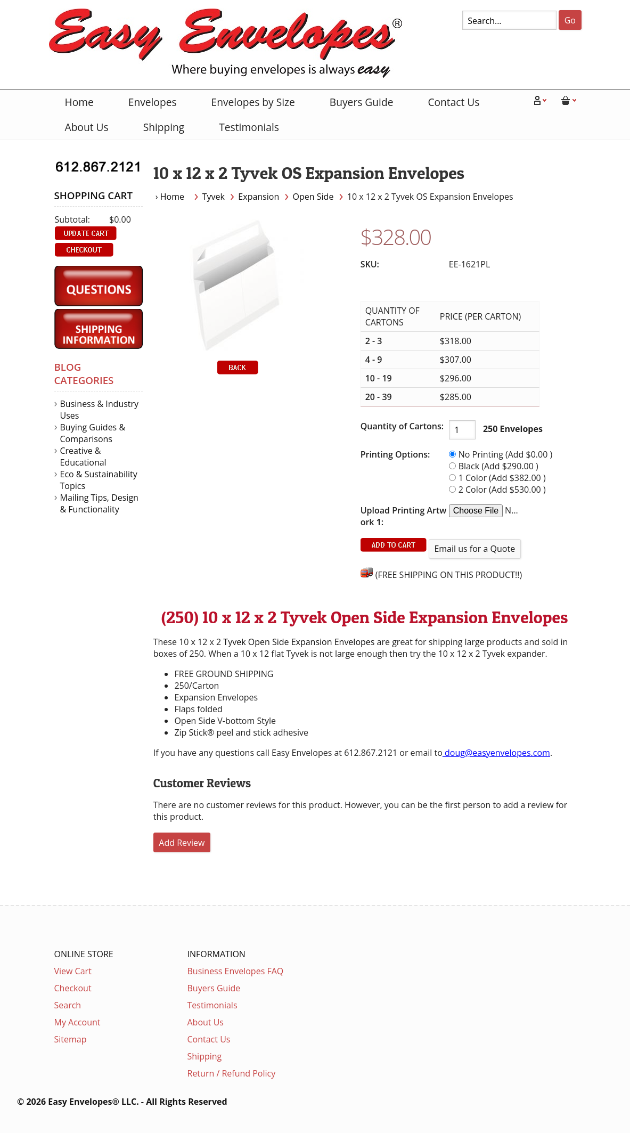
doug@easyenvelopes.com (496, 753)
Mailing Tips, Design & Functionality (99, 503)
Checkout (73, 988)
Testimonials (249, 127)
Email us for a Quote (474, 549)
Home (79, 102)
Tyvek (213, 196)
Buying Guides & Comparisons (93, 433)
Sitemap (70, 1039)
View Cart (73, 971)
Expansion (258, 196)
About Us (87, 127)
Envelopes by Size (253, 102)
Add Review (181, 843)
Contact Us (453, 102)
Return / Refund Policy (231, 1073)
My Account (77, 1022)
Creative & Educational (83, 456)
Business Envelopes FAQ (235, 971)
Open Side (313, 196)
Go (570, 20)
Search (67, 1005)
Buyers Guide (362, 102)
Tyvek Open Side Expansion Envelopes (298, 642)
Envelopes (152, 102)
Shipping (164, 127)
